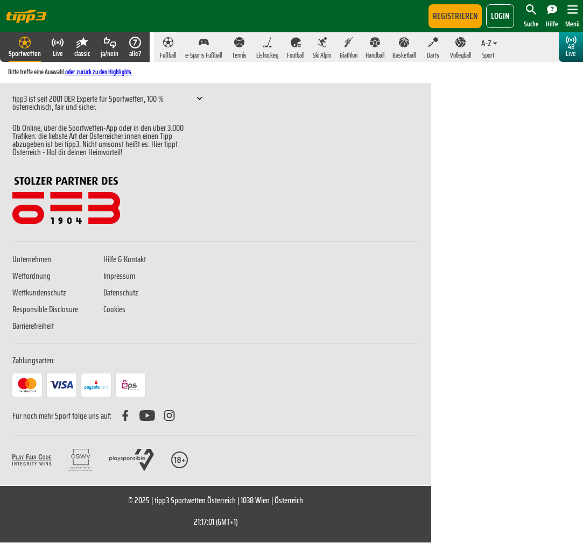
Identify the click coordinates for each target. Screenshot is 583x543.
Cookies (114, 309)
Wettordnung (31, 276)
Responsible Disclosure (45, 309)
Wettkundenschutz (39, 292)
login (500, 16)
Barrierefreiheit (33, 326)
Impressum (119, 276)
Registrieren (455, 16)
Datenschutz (120, 292)
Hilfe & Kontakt (124, 259)
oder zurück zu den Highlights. (98, 72)
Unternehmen (31, 259)
